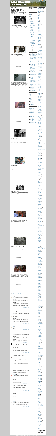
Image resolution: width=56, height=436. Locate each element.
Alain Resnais (39, 35)
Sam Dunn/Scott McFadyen (40, 355)
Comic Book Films (40, 99)
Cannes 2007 (31, 95)
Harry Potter (39, 178)
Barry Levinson (39, 58)
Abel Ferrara (39, 30)
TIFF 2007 (31, 100)
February (31, 50)
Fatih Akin (39, 140)
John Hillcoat (39, 222)
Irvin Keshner (39, 192)
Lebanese (39, 250)
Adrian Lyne (39, 32)
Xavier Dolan (39, 424)
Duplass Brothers (39, 128)
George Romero (39, 164)
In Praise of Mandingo (32, 77)
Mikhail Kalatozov (40, 287)
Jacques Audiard (39, 196)
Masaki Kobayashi (40, 269)
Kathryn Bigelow (39, 237)
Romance (39, 350)
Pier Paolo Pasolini (40, 323)
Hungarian (39, 185)
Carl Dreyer (39, 79)
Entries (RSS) (40, 0)
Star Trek (39, 373)
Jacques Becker (39, 197)
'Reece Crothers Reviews (40, 11)
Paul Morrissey (39, 314)
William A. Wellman (40, 420)
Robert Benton (39, 341)
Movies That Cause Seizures (41, 291)
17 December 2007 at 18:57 (26, 383)
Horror (38, 181)
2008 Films (39, 24)
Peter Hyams (39, 319)
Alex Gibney (39, 40)
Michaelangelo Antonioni (40, 281)
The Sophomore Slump (32, 88)
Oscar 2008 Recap (32, 78)
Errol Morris (39, 135)
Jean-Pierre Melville (40, 210)
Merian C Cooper (39, 273)
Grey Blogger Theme (28, 435)
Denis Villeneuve (39, 120)
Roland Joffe (39, 349)
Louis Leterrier (39, 257)
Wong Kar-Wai (39, 423)
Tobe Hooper (39, 398)
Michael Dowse (39, 277)
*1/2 (38, 17)
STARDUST (31, 29)
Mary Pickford (39, 268)
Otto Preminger (39, 310)
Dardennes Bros (39, 109)
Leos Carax (39, 253)
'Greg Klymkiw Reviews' (40, 9)
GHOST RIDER (31, 27)
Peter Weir (39, 320)
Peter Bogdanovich (40, 318)
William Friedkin (39, 421)
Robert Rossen (39, 343)
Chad (38, 83)
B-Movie (39, 56)
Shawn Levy (39, 365)
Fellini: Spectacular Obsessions (41, 143)
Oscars (39, 309)
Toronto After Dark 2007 (32, 104)
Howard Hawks (39, 184)
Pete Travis (39, 317)
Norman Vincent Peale (40, 304)
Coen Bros (39, 97)
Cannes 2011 (39, 78)
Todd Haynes (39, 399)
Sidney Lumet (39, 366)
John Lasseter (39, 224)
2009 (30, 18)
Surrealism (39, 382)
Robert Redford (39, 342)
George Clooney (39, 161)
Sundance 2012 (39, 381)
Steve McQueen (39, 376)
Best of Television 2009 (32, 112)
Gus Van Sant (39, 174)
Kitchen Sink (39, 243)
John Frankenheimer (40, 221)
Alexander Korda (39, 41)
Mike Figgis (39, 283)
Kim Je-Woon (39, 242)
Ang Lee (39, 48)
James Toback (39, 202)
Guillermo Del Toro (40, 173)
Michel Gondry (39, 282)
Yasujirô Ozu (39, 425)
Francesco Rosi (39, 151)
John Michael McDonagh (40, 225)
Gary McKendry (39, 158)
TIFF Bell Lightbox (40, 396)
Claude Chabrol (39, 96)
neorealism (39, 299)
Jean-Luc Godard (39, 208)
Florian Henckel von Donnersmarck (41, 149)
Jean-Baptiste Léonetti (40, 207)
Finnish (39, 148)
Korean (39, 244)
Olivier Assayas (39, 307)
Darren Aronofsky (39, 110)
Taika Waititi (39, 386)
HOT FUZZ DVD (32, 32)
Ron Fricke (39, 352)
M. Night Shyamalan (40, 261)
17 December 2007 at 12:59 (26, 352)
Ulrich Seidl (39, 411)
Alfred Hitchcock (39, 43)
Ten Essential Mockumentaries (33, 81)
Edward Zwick (39, 129)
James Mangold (39, 201)
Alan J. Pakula (39, 37)
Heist (38, 179)
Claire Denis (39, 94)
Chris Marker (39, 89)
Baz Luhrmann (39, 59)
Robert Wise (39, 345)
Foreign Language (40, 150)
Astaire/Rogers (39, 53)
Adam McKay (39, 31)
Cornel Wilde (39, 100)
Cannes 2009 (31, 94)
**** (38, 15)
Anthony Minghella (40, 50)
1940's (38, 19)
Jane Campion (39, 204)
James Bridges (39, 199)
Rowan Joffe (39, 353)
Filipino (39, 145)
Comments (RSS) (44, 0)
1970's (38, 21)
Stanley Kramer (39, 372)
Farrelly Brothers (39, 139)
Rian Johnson (39, 333)
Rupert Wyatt (39, 354)
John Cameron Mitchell (40, 219)
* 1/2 (38, 12)
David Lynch (39, 113)
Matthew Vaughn (39, 270)
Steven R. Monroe (40, 377)
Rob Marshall (39, 338)
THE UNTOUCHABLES (32, 43)
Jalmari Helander (39, 198)
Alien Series (39, 44)
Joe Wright (39, 217)
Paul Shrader (39, 315)
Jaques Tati (39, 205)
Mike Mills (39, 286)
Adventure (39, 33)
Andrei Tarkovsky (39, 47)
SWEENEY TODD (32, 23)
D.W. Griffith (39, 105)
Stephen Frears (39, 375)
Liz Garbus (39, 256)
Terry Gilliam (39, 388)
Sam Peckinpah (39, 356)
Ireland (39, 191)
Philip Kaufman (39, 322)
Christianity (39, 91)
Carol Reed (39, 80)
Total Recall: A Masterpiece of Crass (33, 76)
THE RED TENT (32, 42)
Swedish (39, 384)
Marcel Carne (39, 263)
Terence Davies (39, 387)
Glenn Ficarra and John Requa (41, 168)
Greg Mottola (39, 171)
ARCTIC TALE (31, 36)
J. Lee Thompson (39, 195)
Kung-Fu (39, 246)
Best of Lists (39, 64)
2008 (30, 19)
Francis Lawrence (40, 152)
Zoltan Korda (39, 428)
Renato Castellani (40, 332)
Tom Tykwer (39, 402)
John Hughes (39, 223)
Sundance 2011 (31, 96)
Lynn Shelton (39, 260)
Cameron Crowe (39, 74)
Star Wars (39, 374)
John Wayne (39, 227)
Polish (38, 325)
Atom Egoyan (39, 54)
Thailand (39, 389)
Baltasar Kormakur (40, 57)
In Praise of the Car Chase (32, 80)
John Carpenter (39, 220)
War (38, 417)
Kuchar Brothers (39, 245)
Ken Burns (39, 238)
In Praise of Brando (32, 87)
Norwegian (39, 305)
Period (38, 316)
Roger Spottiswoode (40, 348)
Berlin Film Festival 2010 (40, 63)
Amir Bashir (39, 45)
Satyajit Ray (39, 359)
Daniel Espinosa (39, 106)
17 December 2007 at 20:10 (26, 390)
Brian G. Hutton (39, 70)
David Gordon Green (40, 112)
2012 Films (39, 27)
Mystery (39, 295)
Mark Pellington (39, 264)
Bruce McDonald (39, 71)
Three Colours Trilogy (40, 391)
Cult (38, 103)
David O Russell (39, 114)
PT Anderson (39, 328)
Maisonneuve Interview (32, 116)
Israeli (38, 194)
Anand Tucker (39, 46)
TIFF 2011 (39, 395)
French (39, 156)
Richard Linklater (39, 336)
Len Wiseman (39, 251)
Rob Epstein (39, 337)
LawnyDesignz (33, 435)
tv (38, 409)
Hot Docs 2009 (31, 102)
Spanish (39, 368)
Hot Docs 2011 (31, 101)
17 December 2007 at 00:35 (26, 307)
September (32, 45)
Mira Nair (39, 289)
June (31, 47)
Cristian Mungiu (39, 102)
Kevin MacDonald (40, 241)
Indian (38, 188)
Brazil (38, 68)
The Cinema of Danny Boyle (32, 72)
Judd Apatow (39, 234)
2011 (30, 17)
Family (38, 138)
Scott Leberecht (39, 361)
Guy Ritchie (39, 175)
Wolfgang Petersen (40, 422)
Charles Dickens (39, 84)
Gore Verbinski (39, 169)
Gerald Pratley (39, 166)
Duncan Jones (39, 127)
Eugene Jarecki (39, 136)
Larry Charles (39, 247)
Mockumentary (21, 293)
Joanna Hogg (39, 214)
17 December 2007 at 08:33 (26, 329)
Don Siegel (39, 125)
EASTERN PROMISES (32, 25)
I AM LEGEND (31, 28)
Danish (39, 107)
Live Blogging (39, 255)
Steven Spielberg (39, 378)
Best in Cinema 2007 (32, 111)
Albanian (39, 38)
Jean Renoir (39, 206)
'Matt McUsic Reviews (40, 10)
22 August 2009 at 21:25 (26, 406)
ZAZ (38, 427)
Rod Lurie (39, 346)
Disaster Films (39, 123)
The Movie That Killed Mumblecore (33, 55)
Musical (39, 294)
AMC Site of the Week (32, 119)
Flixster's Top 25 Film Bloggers (33, 117)
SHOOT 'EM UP (32, 21)
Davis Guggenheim (40, 117)
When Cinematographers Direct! (33, 74)
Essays (17, 293)
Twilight (39, 410)
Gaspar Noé (39, 159)
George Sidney (39, 165)
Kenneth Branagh (40, 240)
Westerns (39, 419)
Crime (38, 101)
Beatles (39, 60)
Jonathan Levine (39, 230)
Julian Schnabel (39, 235)
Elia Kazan (39, 130)
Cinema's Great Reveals (32, 68)
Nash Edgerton (39, 296)
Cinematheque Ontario (40, 93)
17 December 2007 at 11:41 (26, 342)
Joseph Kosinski (39, 232)
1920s (38, 18)
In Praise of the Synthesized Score (33, 90)
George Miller (39, 163)
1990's (38, 22)
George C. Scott (39, 160)
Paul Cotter (39, 312)
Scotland (39, 360)
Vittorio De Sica (39, 414)
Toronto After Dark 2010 (40, 405)
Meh (38, 271)
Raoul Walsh (39, 330)
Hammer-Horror (39, 176)
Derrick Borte (39, 122)
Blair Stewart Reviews (40, 66)
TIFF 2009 (39, 394)
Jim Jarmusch (39, 212)
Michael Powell (39, 280)
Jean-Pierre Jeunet (40, 209)
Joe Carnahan (39, 215)
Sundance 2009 (39, 379)
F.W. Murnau (39, 137)
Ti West (39, 392)
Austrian (39, 55)
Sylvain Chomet (39, 385)
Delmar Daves (39, 119)
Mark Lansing (14, 401)
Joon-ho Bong (39, 231)
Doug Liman (39, 126)
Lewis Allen (39, 254)
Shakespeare (39, 364)
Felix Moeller (39, 142)
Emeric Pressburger (40, 132)
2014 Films (39, 28)
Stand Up (39, 371)
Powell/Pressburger (40, 326)
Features (19, 293)
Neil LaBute (39, 297)
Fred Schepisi (39, 155)
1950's (38, 20)
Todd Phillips (39, 400)
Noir (38, 303)
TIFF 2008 (31, 99)
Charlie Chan (39, 86)
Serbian (39, 362)
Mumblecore (39, 293)
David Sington (39, 115)
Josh (13, 296)
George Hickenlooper (40, 162)
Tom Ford (39, 401)
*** (38, 14)
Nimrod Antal (39, 302)
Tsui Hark (39, 408)
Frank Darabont (39, 153)
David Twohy (39, 116)
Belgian (39, 61)
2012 (30, 16)
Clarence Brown (39, 95)
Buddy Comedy (39, 73)
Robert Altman (39, 340)
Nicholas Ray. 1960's (40, 300)
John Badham (39, 218)
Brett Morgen (39, 69)
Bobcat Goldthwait (40, 67)
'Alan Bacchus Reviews (14, 293)
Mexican (39, 274)
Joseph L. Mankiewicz (40, 233)
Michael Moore (39, 279)
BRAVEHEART (31, 30)
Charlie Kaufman (39, 87)
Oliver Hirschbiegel (40, 306)
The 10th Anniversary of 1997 (33, 83)
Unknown (14, 315)
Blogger (39, 435)
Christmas (39, 92)
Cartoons (39, 81)
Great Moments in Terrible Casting (33, 58)
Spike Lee (39, 369)
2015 (30, 14)
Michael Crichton (39, 276)
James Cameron (39, 200)
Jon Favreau (39, 228)
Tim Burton (39, 397)
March (31, 49)
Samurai (39, 358)
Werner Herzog (39, 418)
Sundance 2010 (31, 97)
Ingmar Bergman (39, 189)
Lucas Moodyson (39, 258)
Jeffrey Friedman (39, 211)
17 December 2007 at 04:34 (26, 323)
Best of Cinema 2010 (32, 108)
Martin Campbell (39, 267)
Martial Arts (39, 266)
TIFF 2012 (31, 98)
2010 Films (39, 25)
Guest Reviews (39, 172)
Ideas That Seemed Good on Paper (41, 186)
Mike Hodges (39, 284)
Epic (38, 133)
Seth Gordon (39, 363)
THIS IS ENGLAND (32, 37)
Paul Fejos (39, 313)
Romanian (39, 351)
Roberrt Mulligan (39, 339)
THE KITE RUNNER (32, 34)
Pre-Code (39, 327)
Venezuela (39, 412)
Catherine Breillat (39, 82)
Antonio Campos (39, 51)
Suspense (39, 383)
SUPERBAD (31, 41)
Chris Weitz (39, 90)
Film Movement (39, 146)
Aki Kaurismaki (39, 34)
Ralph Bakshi (39, 329)
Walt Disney (39, 415)
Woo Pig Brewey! (14, 374)
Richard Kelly (39, 335)
